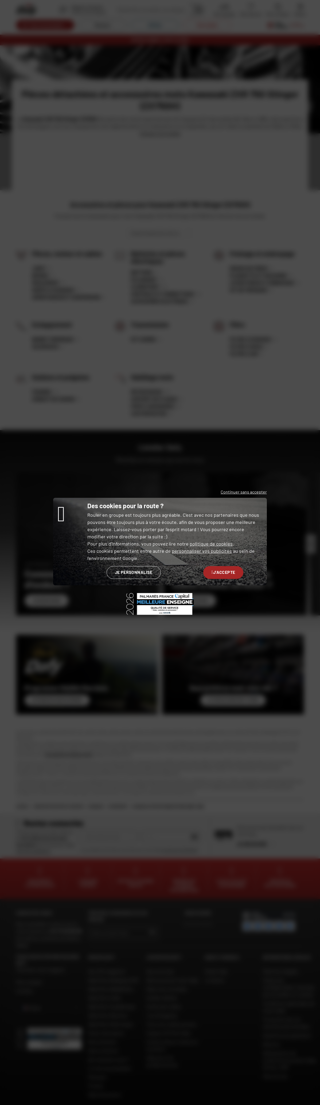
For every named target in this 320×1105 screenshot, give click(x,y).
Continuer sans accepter (244, 491)
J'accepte (223, 572)
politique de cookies (211, 544)
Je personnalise (134, 572)
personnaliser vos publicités (202, 551)
